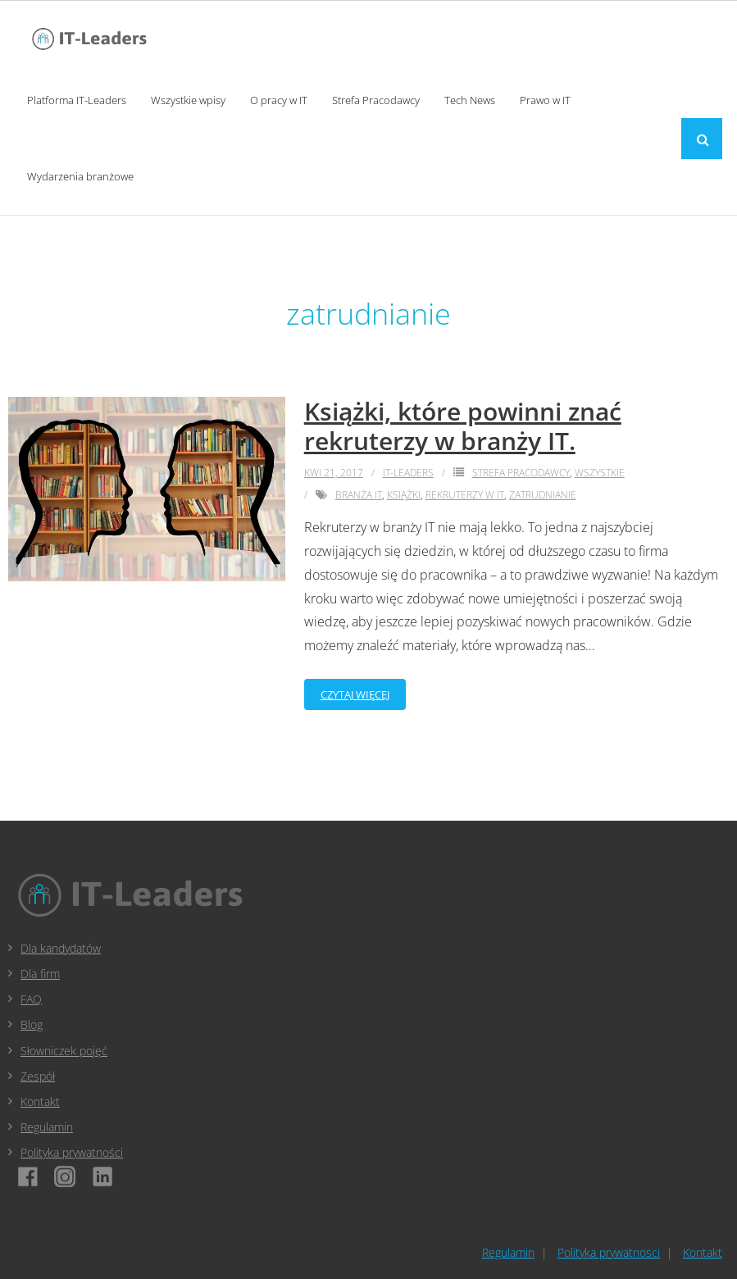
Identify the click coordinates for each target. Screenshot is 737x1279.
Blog (31, 1024)
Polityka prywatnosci (608, 1252)
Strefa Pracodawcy (521, 473)
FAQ (31, 999)
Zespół (37, 1076)
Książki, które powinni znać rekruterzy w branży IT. (462, 425)
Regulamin (46, 1127)
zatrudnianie (542, 495)
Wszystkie (600, 473)
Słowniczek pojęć (63, 1050)
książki (404, 495)
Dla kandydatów (60, 948)
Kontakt (40, 1101)
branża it (358, 495)
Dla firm (40, 973)
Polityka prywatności (71, 1152)
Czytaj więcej (355, 694)
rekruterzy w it (464, 495)
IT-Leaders (408, 473)
